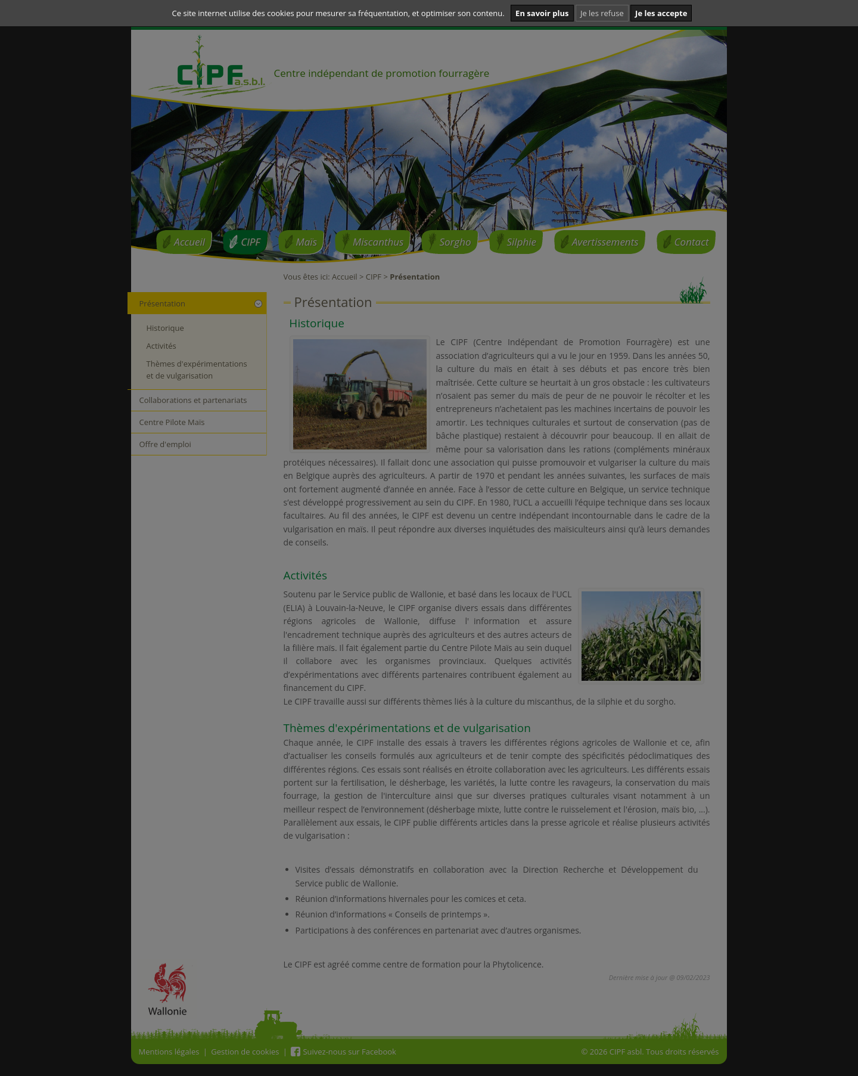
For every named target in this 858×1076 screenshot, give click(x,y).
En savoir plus (541, 13)
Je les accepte (661, 13)
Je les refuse (602, 13)
